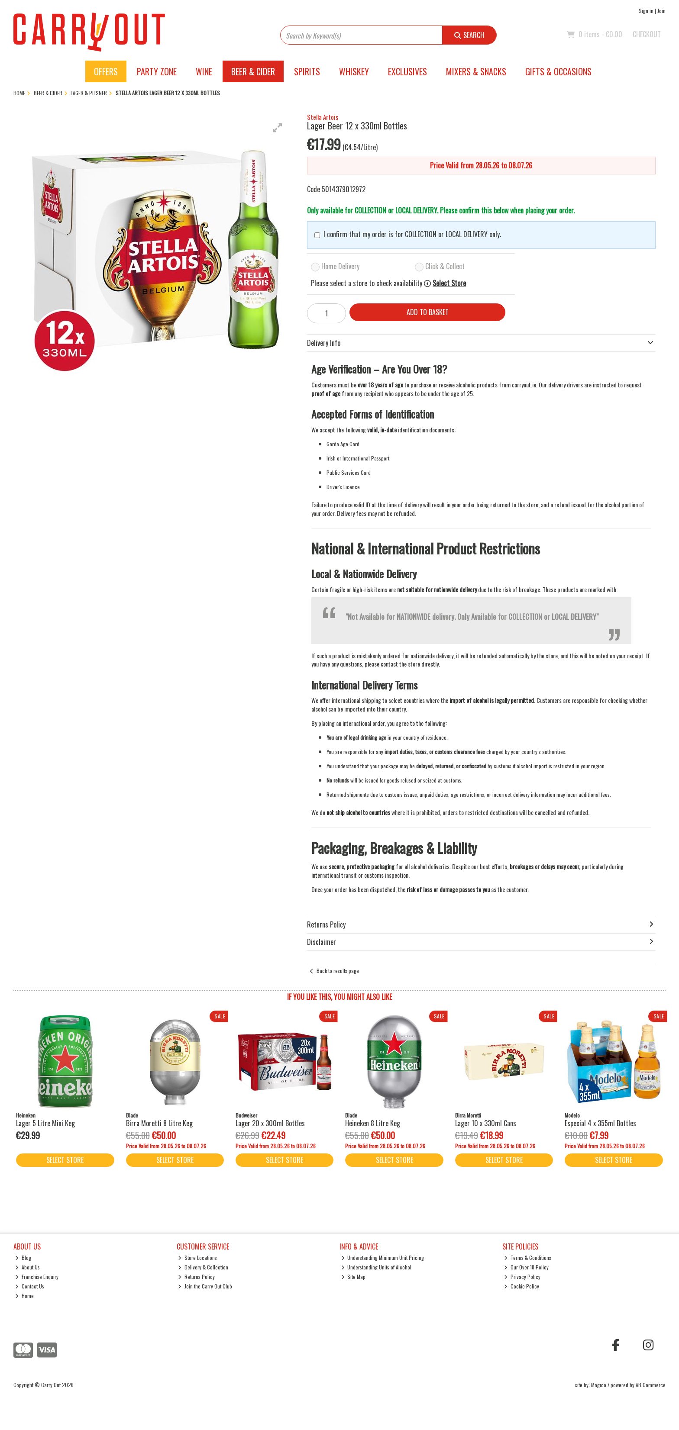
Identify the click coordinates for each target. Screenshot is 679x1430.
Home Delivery (340, 266)
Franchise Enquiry (36, 1276)
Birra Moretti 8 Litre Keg (159, 1123)
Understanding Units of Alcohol (376, 1267)
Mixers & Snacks (476, 71)
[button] (278, 128)
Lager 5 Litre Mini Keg (45, 1123)
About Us (27, 1267)
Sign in (646, 10)
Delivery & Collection (203, 1267)
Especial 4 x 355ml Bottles (600, 1123)
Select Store (449, 283)
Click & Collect (445, 266)
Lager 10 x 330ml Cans (485, 1123)
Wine (204, 71)
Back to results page (338, 970)
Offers (106, 71)
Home (24, 1295)
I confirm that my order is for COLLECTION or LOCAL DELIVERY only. (412, 234)
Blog (23, 1257)
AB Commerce (651, 1384)
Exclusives (407, 71)
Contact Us (29, 1286)
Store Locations (197, 1257)
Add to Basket (428, 312)
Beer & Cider (253, 71)
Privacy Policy (522, 1276)
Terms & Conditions (527, 1257)
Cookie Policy (521, 1286)
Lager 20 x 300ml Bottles (270, 1123)
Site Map (353, 1276)
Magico (598, 1384)
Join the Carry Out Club (205, 1286)
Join (661, 10)
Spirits (307, 71)
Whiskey (354, 71)
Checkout (647, 34)
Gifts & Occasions (558, 71)
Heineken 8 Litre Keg (372, 1123)
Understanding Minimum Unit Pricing (382, 1257)
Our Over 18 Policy (526, 1267)
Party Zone (157, 71)
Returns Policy (196, 1276)
